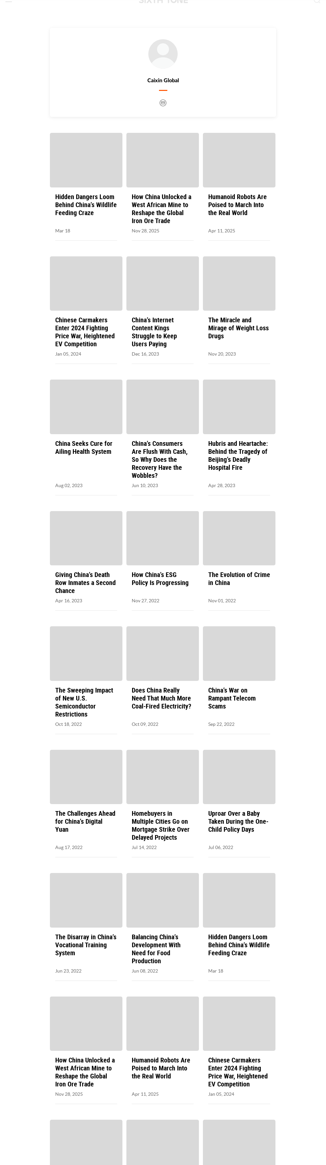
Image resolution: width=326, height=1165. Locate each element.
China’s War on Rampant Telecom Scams (232, 698)
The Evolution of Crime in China (239, 579)
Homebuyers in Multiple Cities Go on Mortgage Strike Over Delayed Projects (161, 825)
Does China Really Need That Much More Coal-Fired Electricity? (161, 698)
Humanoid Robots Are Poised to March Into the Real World (237, 205)
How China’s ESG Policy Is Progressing (160, 579)
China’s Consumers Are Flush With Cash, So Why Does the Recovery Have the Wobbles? (160, 459)
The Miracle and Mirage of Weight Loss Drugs (238, 328)
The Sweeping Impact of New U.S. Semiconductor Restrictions (84, 702)
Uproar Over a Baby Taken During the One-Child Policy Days (238, 821)
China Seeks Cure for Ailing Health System (83, 447)
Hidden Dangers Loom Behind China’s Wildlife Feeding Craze (86, 205)
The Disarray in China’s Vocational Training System (85, 945)
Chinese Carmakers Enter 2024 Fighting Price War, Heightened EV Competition (85, 332)
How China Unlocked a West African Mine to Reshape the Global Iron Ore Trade (161, 209)
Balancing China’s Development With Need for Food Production (156, 949)
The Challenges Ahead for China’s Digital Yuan (85, 821)
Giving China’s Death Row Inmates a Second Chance (85, 583)
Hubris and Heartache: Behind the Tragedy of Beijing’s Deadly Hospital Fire (238, 455)
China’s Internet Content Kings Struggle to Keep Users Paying (154, 332)
